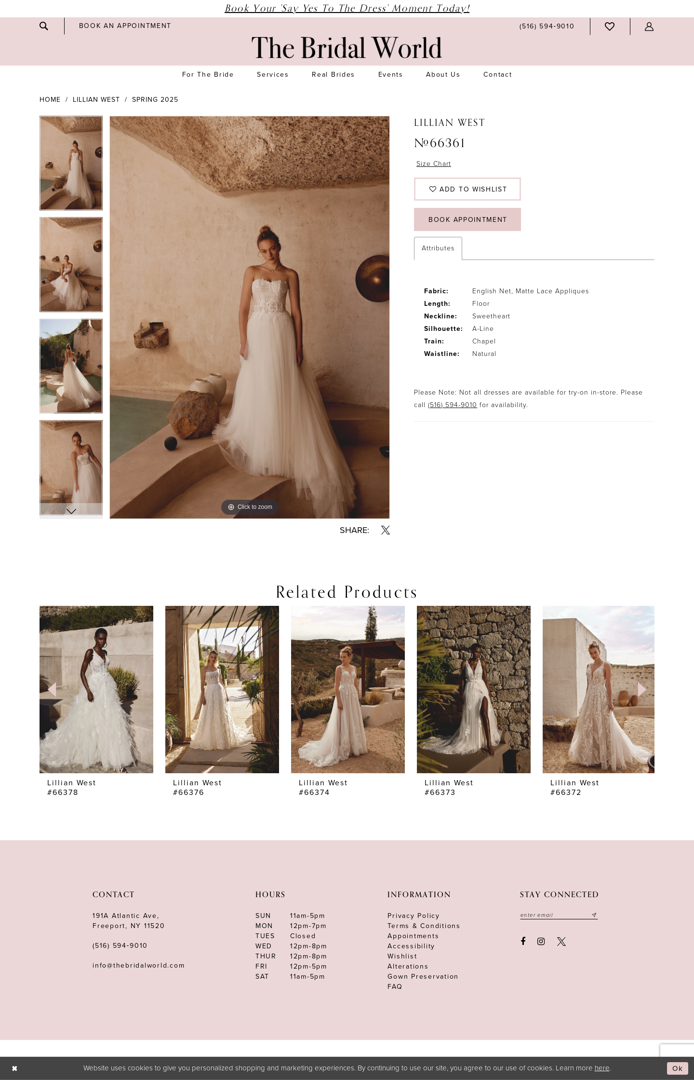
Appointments (413, 936)
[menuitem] (44, 26)
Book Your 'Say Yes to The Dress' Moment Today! (347, 8)
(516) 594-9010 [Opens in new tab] (452, 405)
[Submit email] (594, 915)
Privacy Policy (413, 916)
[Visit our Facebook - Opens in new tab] (523, 941)
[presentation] (96, 689)
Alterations (407, 966)
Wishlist (402, 956)
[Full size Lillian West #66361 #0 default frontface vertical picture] (249, 317)
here (602, 1068)
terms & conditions (424, 926)
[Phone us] (547, 26)
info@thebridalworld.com (139, 965)
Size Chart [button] (433, 164)
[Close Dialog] (15, 1068)
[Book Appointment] (125, 25)
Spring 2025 (155, 100)
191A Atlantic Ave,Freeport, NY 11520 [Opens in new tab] (129, 921)
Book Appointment (467, 220)
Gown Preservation (423, 976)
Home (50, 100)
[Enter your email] (559, 915)
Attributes (438, 248)
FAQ (394, 987)
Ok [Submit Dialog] (677, 1068)
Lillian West (96, 100)
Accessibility (411, 946)
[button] (649, 26)
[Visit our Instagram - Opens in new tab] (541, 941)
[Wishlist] (610, 26)
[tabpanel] (71, 167)
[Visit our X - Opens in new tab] (561, 941)
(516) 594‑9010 (120, 946)
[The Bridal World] (347, 47)
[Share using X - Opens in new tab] (385, 530)
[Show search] (44, 26)
